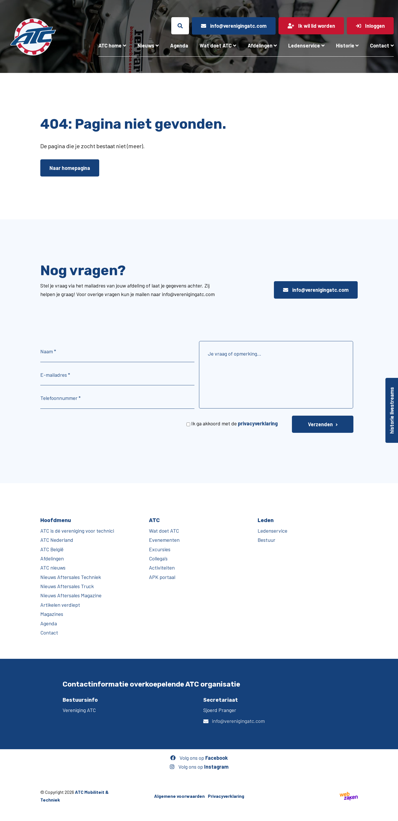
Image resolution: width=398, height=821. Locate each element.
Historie (345, 45)
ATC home (110, 45)
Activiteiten (162, 567)
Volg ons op (199, 758)
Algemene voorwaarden (179, 796)
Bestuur (266, 540)
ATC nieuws (52, 567)
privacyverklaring (258, 423)
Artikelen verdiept (60, 605)
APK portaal (162, 577)
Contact (379, 45)
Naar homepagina (69, 168)
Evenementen (164, 540)
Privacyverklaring (226, 796)
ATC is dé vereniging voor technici (77, 530)
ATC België (51, 549)
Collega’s (158, 558)
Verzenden (320, 424)
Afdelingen (260, 45)
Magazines (51, 614)
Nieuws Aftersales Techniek (70, 577)
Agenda (179, 45)
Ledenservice (304, 45)
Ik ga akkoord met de (234, 423)
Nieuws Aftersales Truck (67, 586)
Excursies (159, 549)
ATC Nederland (56, 540)
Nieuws (146, 45)
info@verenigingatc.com (316, 290)
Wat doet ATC (216, 45)
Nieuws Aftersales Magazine (71, 595)
